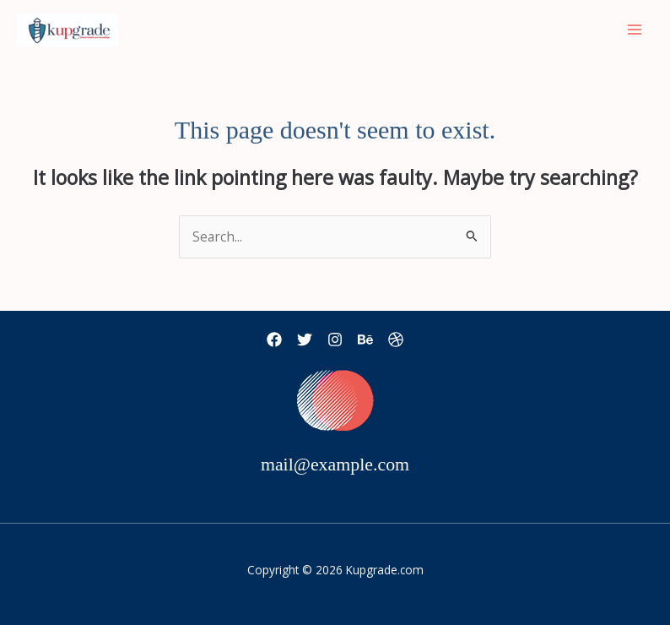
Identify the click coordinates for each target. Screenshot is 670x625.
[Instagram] (335, 339)
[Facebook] (274, 339)
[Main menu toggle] (635, 30)
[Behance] (365, 339)
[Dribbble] (395, 339)
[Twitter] (304, 339)
